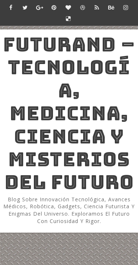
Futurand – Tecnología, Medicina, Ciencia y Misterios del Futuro (69, 113)
